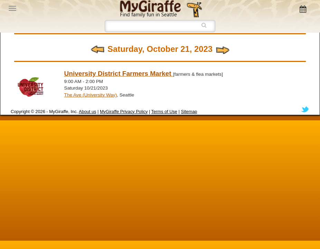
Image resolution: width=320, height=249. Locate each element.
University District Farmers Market (118, 73)
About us (87, 111)
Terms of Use (164, 111)
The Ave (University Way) (90, 95)
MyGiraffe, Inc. (63, 111)
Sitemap (189, 111)
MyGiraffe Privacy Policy (124, 111)
